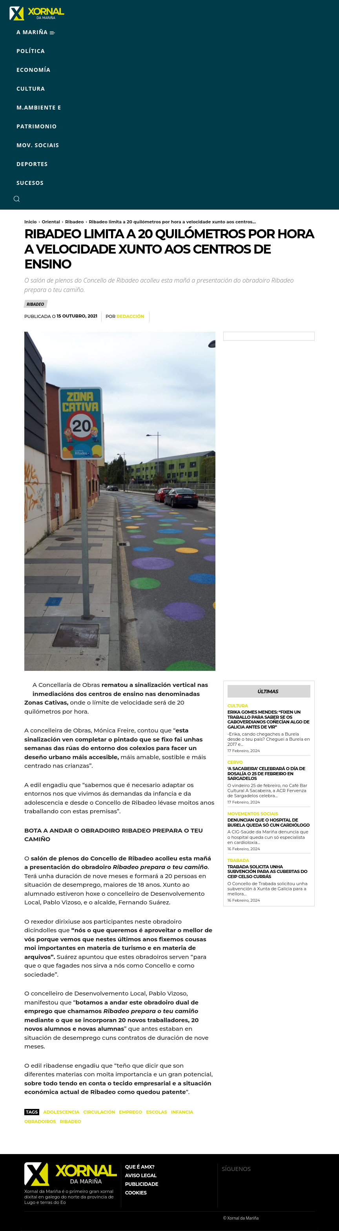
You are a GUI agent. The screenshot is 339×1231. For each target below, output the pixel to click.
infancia (182, 1112)
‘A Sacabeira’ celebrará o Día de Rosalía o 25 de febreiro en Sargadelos (266, 772)
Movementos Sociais (252, 813)
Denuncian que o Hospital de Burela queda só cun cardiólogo (269, 821)
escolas (156, 1112)
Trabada (238, 859)
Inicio (30, 222)
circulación (99, 1112)
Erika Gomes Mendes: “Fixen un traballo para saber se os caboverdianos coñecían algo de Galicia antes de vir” (269, 719)
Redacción (130, 316)
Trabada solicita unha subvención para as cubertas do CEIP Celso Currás (268, 870)
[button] (16, 199)
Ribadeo (74, 222)
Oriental (51, 222)
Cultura (237, 705)
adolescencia (61, 1112)
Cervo (235, 762)
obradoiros (40, 1121)
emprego (130, 1112)
